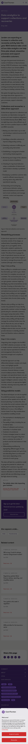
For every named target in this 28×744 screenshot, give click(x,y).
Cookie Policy (5, 729)
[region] (14, 726)
